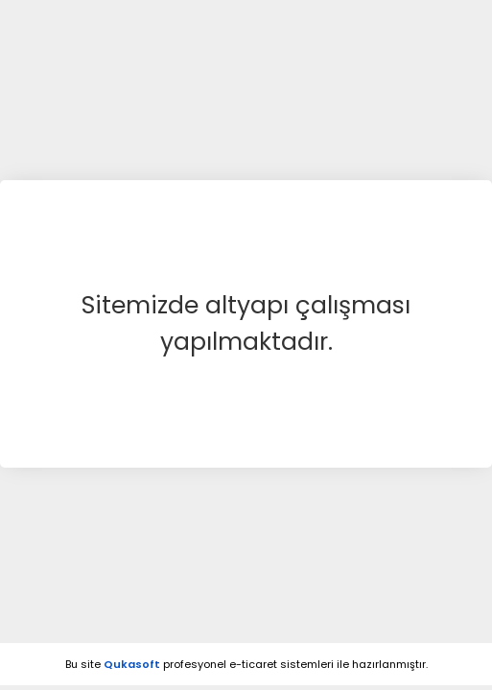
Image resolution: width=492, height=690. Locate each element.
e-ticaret (253, 664)
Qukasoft (132, 664)
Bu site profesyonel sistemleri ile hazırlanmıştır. (246, 664)
